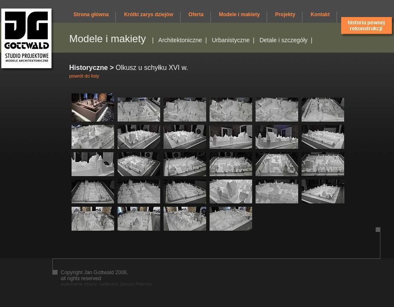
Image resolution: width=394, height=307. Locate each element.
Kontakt (320, 14)
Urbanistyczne (231, 40)
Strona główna (91, 14)
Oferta (196, 14)
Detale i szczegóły (283, 40)
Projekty (285, 14)
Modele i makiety (239, 14)
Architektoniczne (180, 40)
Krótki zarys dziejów (148, 14)
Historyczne (88, 67)
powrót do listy (84, 75)
